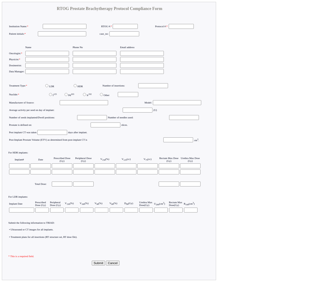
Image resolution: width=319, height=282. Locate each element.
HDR (80, 86)
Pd (71, 95)
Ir (89, 95)
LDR (51, 86)
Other (106, 95)
